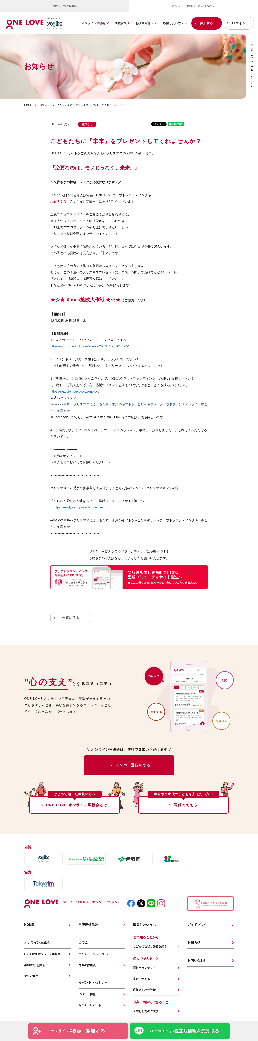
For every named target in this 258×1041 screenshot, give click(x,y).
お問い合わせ (197, 960)
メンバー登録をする (133, 765)
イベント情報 (87, 994)
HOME (28, 105)
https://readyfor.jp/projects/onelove (75, 391)
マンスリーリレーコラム (94, 954)
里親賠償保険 (88, 924)
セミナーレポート (90, 1005)
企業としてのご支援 (145, 1011)
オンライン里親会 (93, 23)
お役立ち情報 (144, 23)
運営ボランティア (144, 967)
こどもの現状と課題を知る (150, 946)
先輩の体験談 (87, 965)
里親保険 (122, 23)
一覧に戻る (70, 617)
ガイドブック (197, 924)
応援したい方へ (173, 23)
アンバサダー (32, 976)
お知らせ (44, 105)
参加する (206, 23)
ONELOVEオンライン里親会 (42, 954)
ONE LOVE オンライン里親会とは (76, 805)
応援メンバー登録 (144, 990)
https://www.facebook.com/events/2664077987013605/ (89, 346)
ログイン (239, 23)
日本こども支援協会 (64, 6)
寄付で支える (185, 805)
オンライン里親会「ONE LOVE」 (193, 6)
